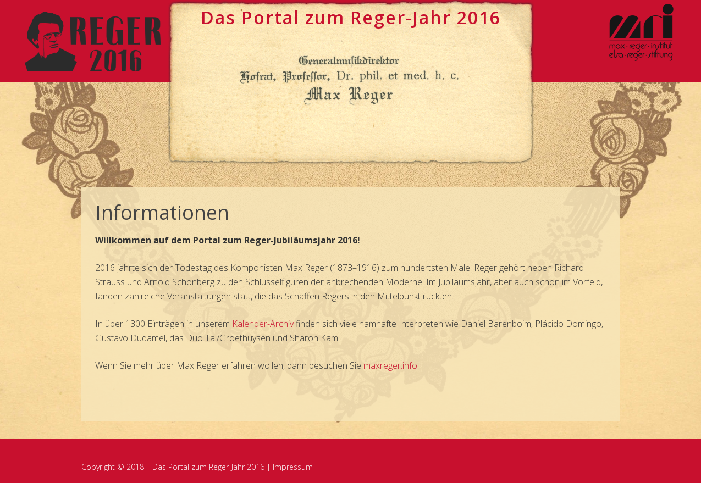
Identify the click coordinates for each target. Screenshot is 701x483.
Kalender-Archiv (263, 324)
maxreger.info (390, 365)
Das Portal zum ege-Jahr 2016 (351, 17)
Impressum (293, 467)
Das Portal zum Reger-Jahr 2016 (208, 467)
